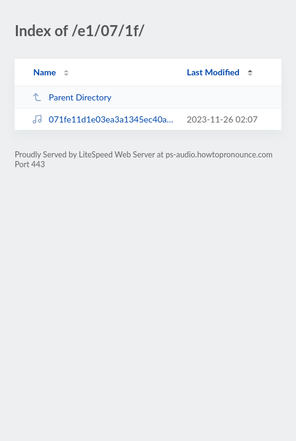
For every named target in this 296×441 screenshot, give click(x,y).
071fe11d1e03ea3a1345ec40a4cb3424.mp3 (103, 119)
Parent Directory (72, 97)
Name (44, 72)
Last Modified (213, 72)
